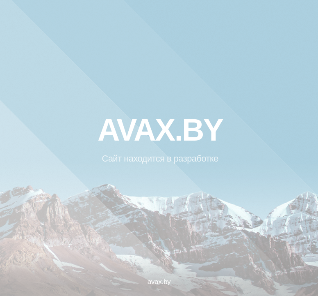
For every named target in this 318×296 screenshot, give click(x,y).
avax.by (159, 282)
